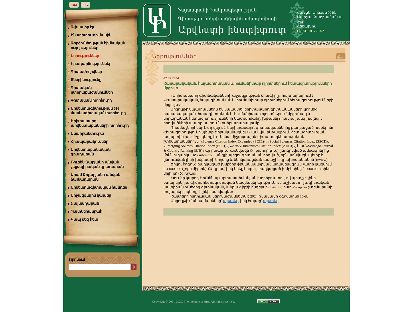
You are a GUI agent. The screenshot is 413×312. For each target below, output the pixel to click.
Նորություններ (85, 56)
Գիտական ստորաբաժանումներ (92, 90)
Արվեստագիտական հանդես (99, 187)
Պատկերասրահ (86, 211)
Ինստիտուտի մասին (91, 35)
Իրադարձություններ (91, 64)
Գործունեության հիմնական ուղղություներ (98, 45)
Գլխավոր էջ (82, 27)
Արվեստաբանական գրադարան (90, 151)
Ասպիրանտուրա (87, 133)
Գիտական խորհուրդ (91, 100)
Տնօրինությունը (86, 80)
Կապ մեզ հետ (84, 219)
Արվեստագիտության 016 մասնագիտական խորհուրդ (98, 110)
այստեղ (230, 201)
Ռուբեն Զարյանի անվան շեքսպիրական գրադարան (97, 164)
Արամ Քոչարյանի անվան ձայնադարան (95, 177)
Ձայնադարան (85, 203)
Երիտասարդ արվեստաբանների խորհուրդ (100, 123)
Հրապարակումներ (89, 141)
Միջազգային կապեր (91, 195)
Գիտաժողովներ (86, 72)
